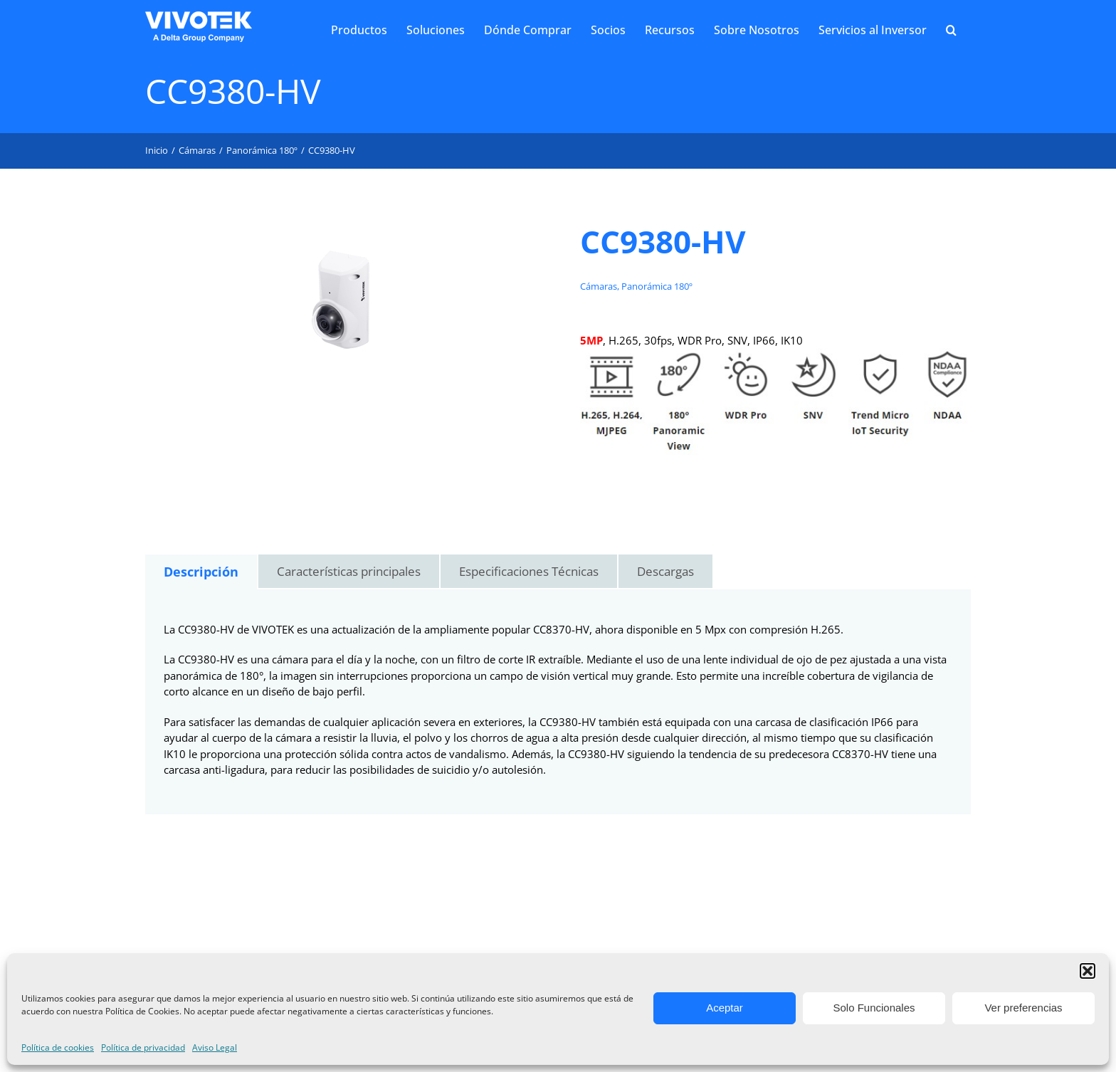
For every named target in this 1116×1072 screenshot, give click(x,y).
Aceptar (724, 1008)
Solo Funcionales (874, 1008)
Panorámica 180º (657, 286)
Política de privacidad (143, 1047)
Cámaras (598, 286)
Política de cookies (57, 1047)
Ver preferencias (1023, 1008)
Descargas (665, 571)
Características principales (349, 571)
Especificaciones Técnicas (529, 571)
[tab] (201, 572)
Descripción (201, 571)
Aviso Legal (214, 1047)
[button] (1087, 971)
